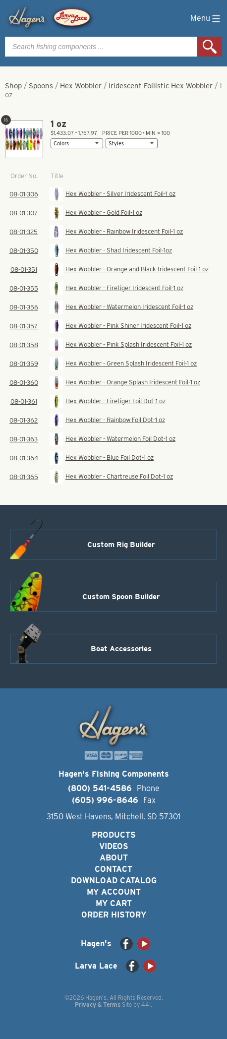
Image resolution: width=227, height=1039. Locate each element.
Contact (113, 869)
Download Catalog (114, 880)
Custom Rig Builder (121, 544)
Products (114, 835)
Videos (113, 846)
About (114, 857)
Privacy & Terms (97, 1004)
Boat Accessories (121, 648)
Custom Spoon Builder (121, 596)
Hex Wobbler (81, 85)
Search (209, 47)
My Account (114, 892)
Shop (13, 85)
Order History (113, 914)
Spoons (41, 85)
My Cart (114, 903)
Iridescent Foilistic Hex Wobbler (161, 85)
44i (146, 1004)
